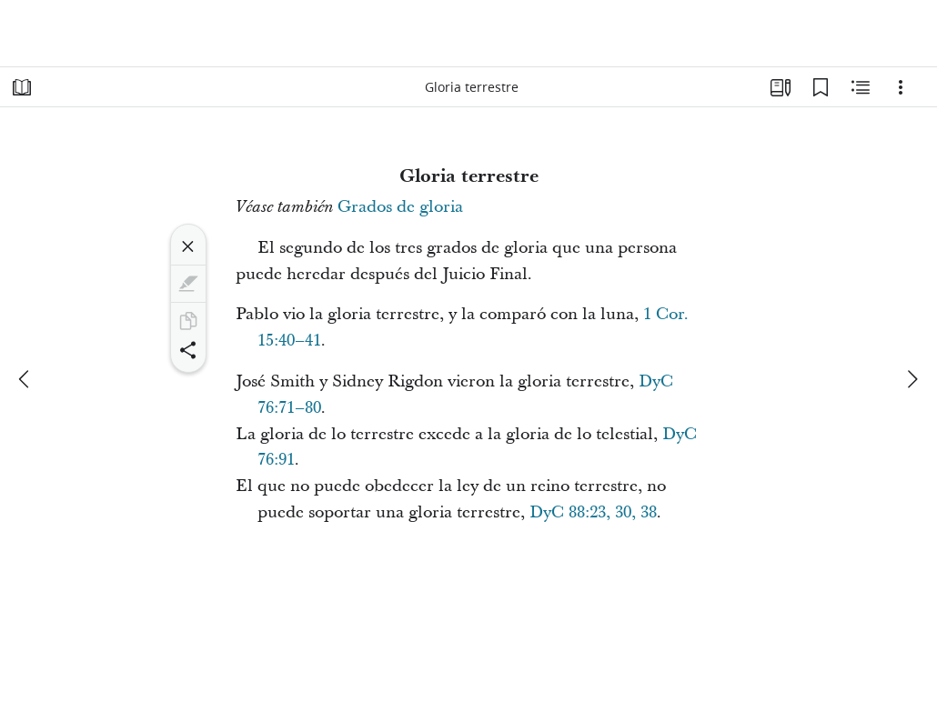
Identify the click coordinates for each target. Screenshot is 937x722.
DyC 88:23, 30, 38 (593, 512)
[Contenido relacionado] (860, 87)
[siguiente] (911, 379)
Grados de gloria (400, 207)
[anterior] (25, 379)
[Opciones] (900, 87)
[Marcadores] (820, 87)
